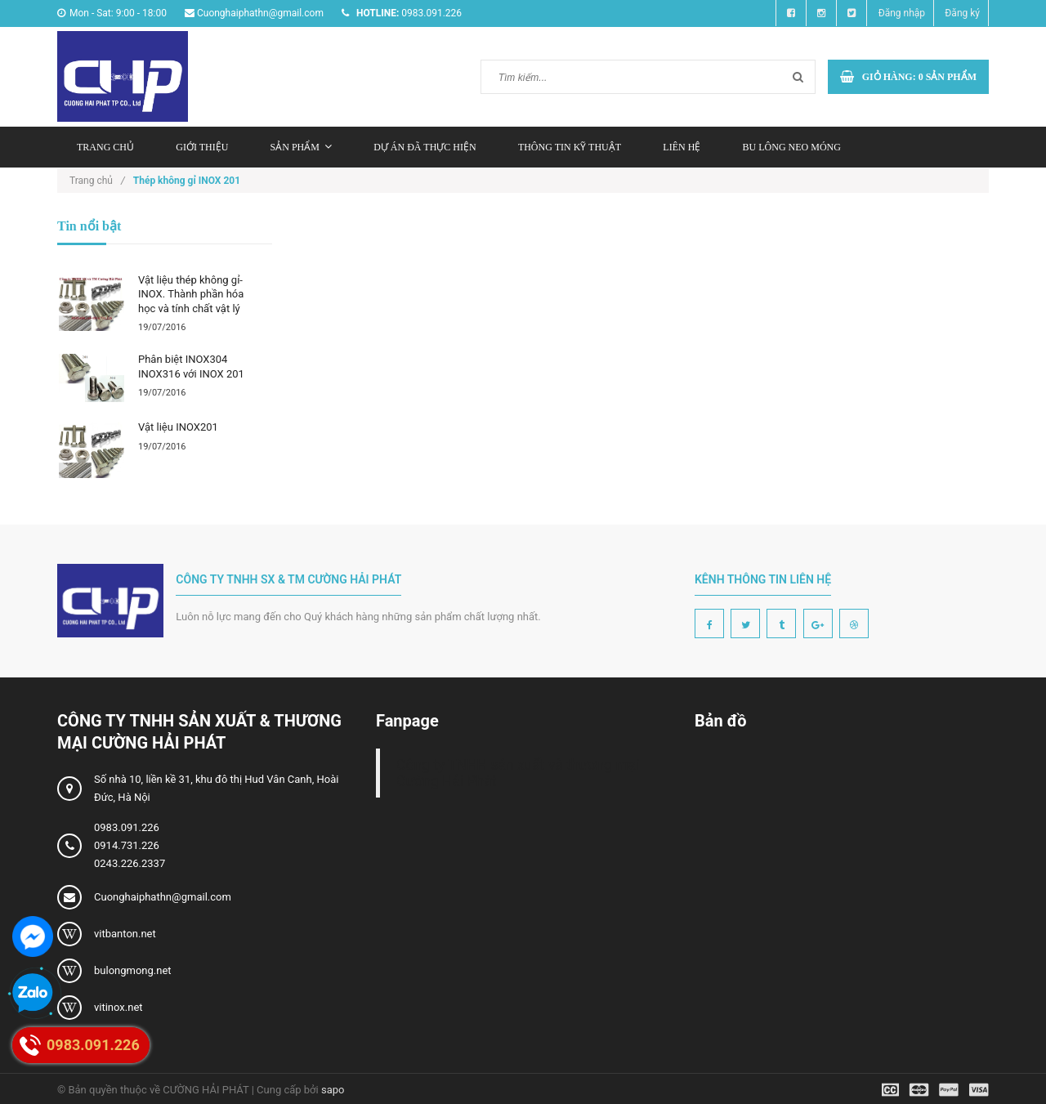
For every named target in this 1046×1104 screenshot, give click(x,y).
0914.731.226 (126, 845)
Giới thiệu (202, 147)
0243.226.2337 (129, 863)
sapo (333, 1090)
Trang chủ (105, 147)
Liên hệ (681, 147)
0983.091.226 (126, 827)
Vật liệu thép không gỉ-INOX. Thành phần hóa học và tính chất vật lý (191, 294)
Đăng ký (962, 13)
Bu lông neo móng (792, 147)
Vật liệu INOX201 (178, 427)
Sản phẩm (301, 147)
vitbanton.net (125, 933)
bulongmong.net (133, 970)
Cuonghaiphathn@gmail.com (162, 897)
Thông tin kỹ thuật (569, 147)
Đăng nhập (901, 13)
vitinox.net (118, 1007)
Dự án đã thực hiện (424, 147)
